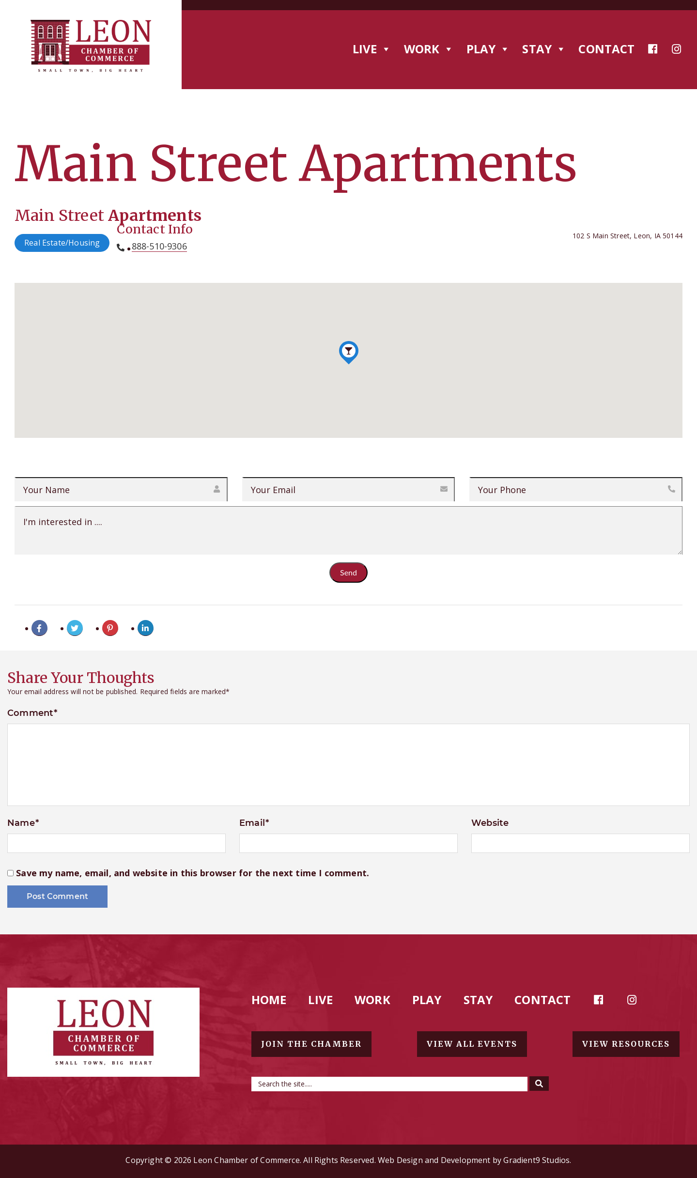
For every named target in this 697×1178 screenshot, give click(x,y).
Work (372, 1000)
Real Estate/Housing (62, 242)
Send (348, 572)
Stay (478, 1000)
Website (490, 823)
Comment (32, 713)
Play (427, 1000)
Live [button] (372, 49)
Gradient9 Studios (536, 1160)
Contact (606, 49)
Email (254, 823)
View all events (472, 1044)
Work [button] (429, 49)
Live (320, 1000)
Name (23, 823)
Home (269, 1000)
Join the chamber (311, 1044)
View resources (626, 1044)
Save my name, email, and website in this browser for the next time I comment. (192, 873)
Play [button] (488, 49)
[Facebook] (653, 49)
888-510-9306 (159, 246)
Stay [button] (544, 49)
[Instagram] (676, 49)
